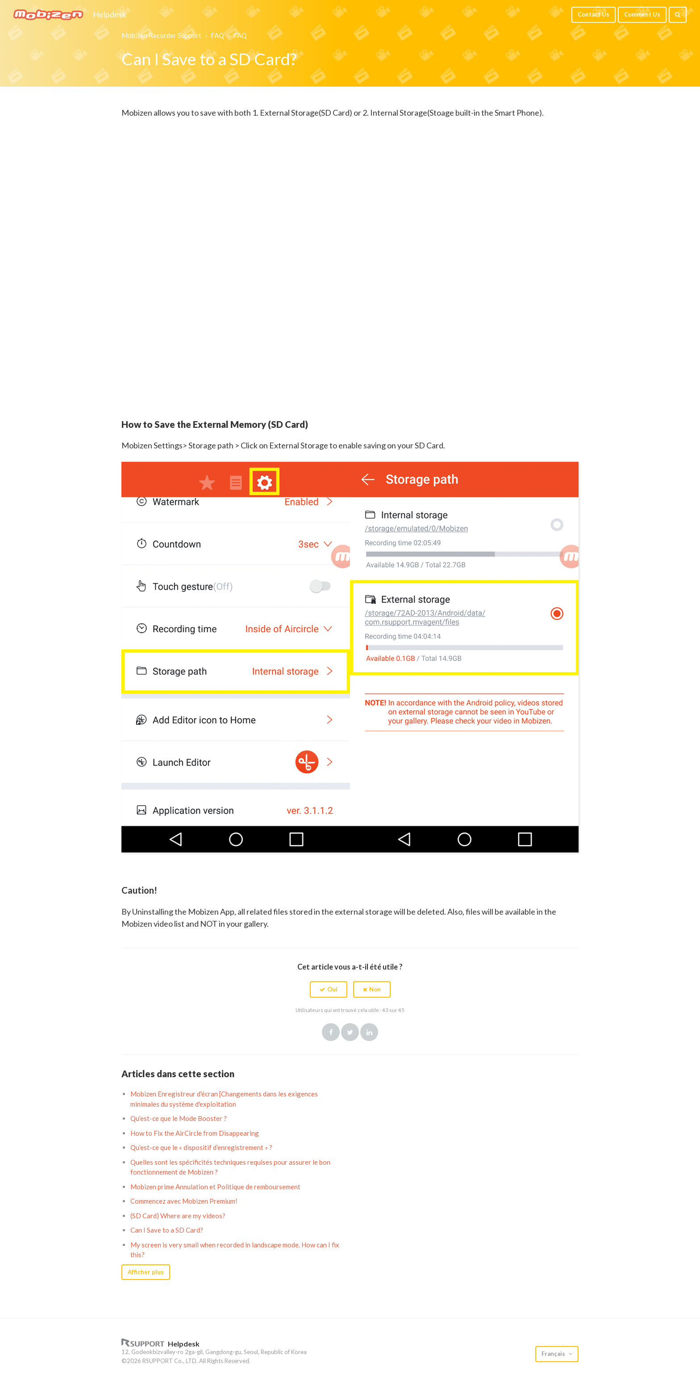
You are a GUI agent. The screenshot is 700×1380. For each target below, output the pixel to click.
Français (554, 1353)
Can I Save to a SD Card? (166, 1230)
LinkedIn (369, 1032)
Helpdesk (109, 14)
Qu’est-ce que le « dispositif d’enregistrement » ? (201, 1147)
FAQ (217, 35)
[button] (328, 989)
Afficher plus (146, 1271)
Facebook (331, 1032)
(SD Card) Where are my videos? (177, 1216)
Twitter (350, 1032)
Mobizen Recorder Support (161, 35)
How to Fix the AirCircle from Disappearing (194, 1133)
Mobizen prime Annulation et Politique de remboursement (215, 1187)
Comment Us (642, 14)
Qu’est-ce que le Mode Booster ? (178, 1118)
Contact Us (593, 14)
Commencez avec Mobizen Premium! (184, 1201)
